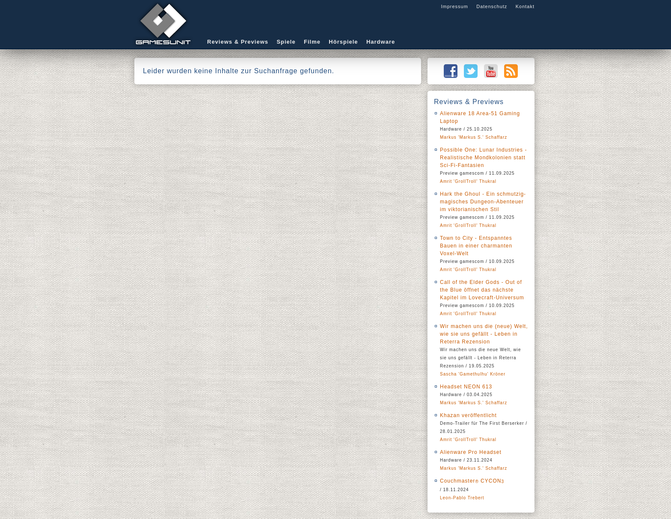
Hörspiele (343, 42)
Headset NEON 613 (466, 387)
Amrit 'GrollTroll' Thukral (468, 181)
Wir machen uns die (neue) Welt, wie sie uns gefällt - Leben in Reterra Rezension (484, 334)
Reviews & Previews (237, 42)
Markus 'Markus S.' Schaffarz (473, 137)
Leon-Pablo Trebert (462, 497)
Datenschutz (491, 6)
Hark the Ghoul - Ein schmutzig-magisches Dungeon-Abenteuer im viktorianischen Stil (483, 201)
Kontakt (525, 6)
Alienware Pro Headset (471, 452)
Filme (312, 42)
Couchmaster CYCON (472, 481)
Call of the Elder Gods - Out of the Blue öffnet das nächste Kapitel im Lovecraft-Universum (482, 290)
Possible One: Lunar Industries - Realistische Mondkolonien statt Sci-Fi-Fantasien (483, 157)
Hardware (380, 42)
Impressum (454, 6)
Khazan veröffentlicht (468, 415)
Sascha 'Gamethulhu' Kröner (472, 374)
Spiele (285, 42)
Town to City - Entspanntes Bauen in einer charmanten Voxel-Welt (476, 246)
